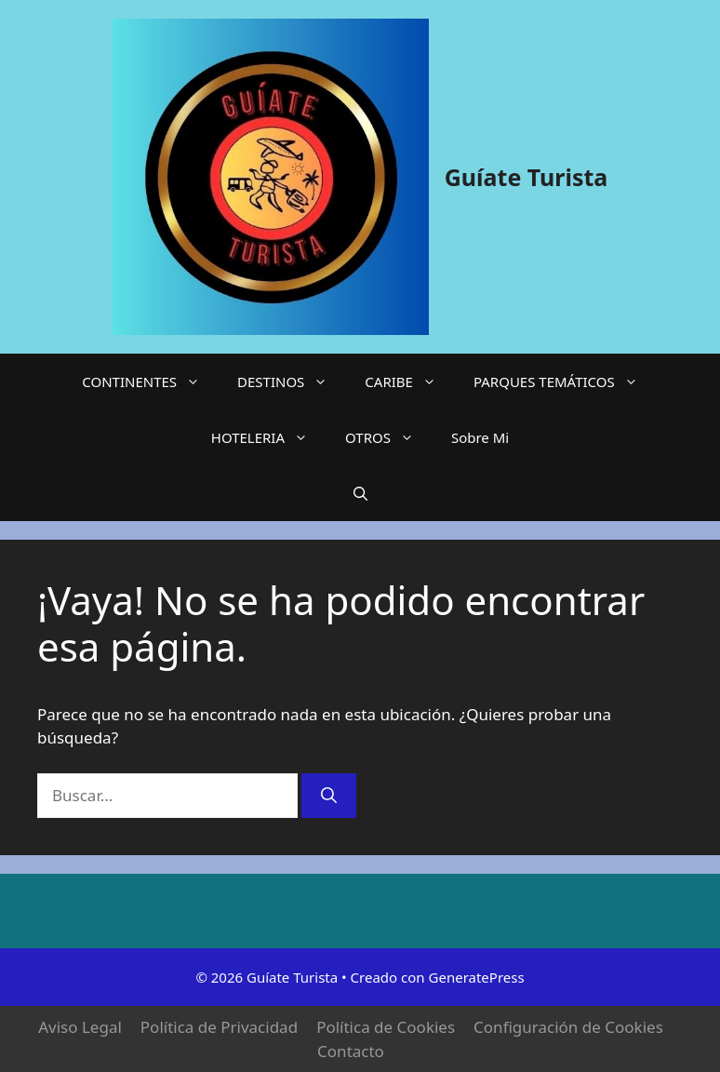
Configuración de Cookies (568, 1027)
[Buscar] (328, 795)
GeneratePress (477, 977)
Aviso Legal (80, 1027)
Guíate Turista (526, 177)
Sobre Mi (480, 437)
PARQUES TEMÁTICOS (565, 381)
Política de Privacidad (219, 1027)
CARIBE (410, 381)
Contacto (350, 1051)
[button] (360, 493)
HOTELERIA (269, 437)
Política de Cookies (385, 1027)
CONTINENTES (150, 381)
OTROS (389, 437)
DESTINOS (291, 381)
